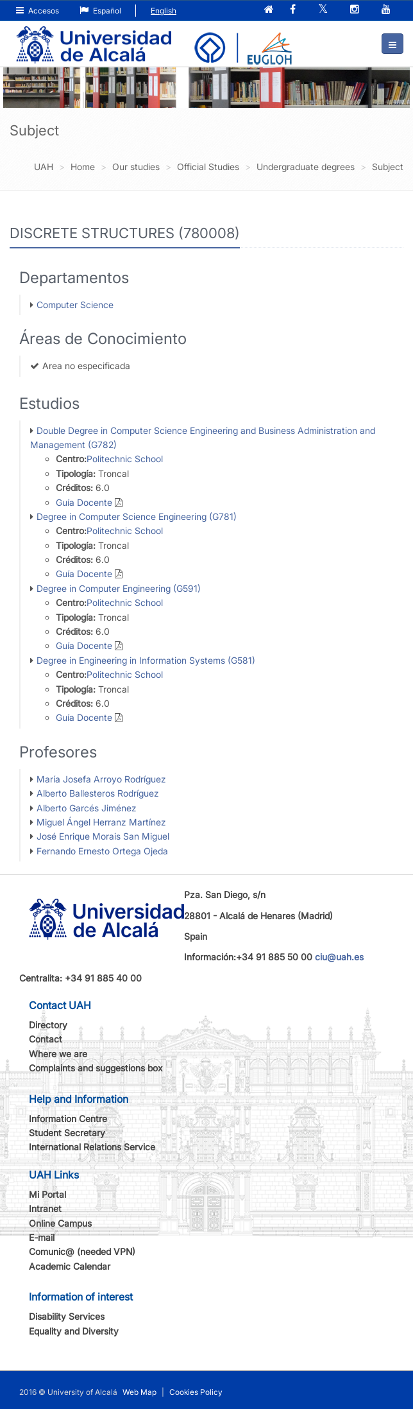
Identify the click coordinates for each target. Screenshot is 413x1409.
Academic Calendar (69, 1266)
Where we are (58, 1053)
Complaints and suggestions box (96, 1067)
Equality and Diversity (74, 1331)
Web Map (139, 1392)
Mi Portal (47, 1194)
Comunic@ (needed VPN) (82, 1251)
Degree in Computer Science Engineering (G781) (137, 516)
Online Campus (60, 1223)
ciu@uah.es (339, 956)
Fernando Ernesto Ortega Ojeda (102, 850)
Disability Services (67, 1316)
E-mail (42, 1237)
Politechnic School (125, 458)
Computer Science (75, 304)
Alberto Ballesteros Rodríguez (98, 793)
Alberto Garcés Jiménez (87, 807)
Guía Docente (84, 502)
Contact (45, 1038)
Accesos (37, 10)
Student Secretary (67, 1132)
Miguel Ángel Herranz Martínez (101, 822)
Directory (48, 1024)
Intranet (45, 1208)
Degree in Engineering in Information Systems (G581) (146, 660)
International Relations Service (92, 1146)
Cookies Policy (196, 1392)
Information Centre (68, 1118)
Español (100, 10)
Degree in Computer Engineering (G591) (119, 588)
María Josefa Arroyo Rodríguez (101, 779)
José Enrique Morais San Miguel (103, 836)
